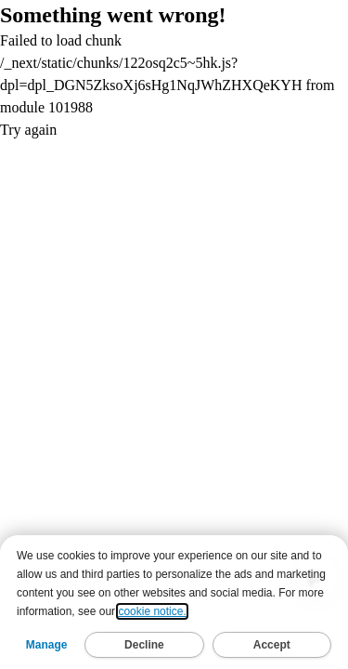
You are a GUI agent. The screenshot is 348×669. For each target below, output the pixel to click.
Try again (28, 130)
